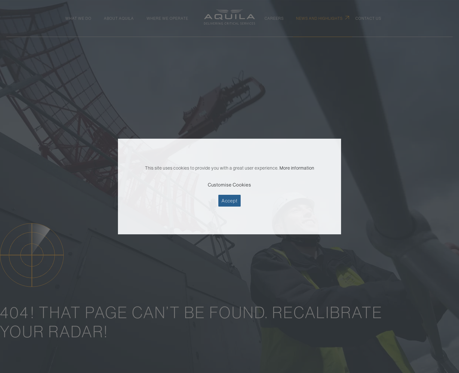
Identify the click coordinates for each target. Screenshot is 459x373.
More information (297, 168)
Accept (229, 200)
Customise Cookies (229, 184)
